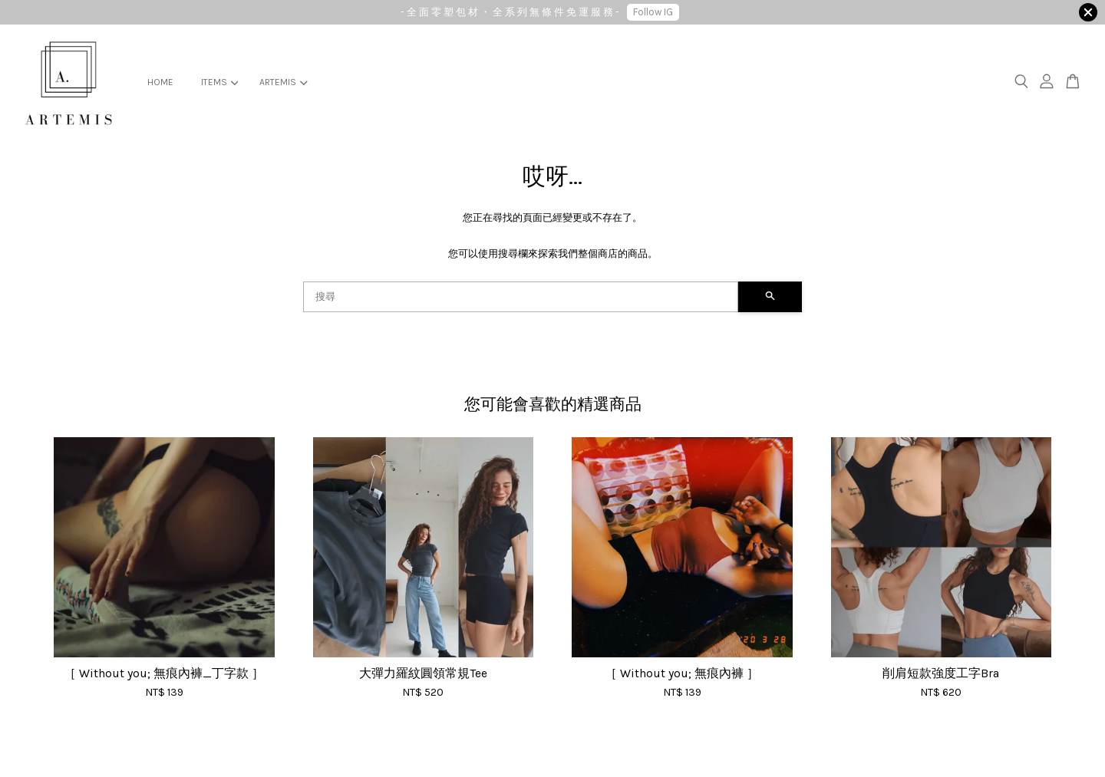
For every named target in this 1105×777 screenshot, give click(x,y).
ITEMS (219, 82)
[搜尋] (520, 296)
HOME (160, 82)
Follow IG (653, 12)
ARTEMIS (283, 82)
